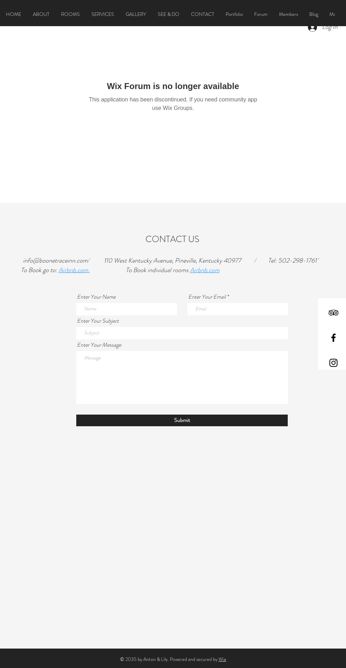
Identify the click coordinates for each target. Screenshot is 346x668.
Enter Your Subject (98, 321)
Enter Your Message (99, 345)
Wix (222, 659)
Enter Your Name (96, 297)
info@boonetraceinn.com (55, 260)
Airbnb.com (205, 270)
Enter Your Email (207, 297)
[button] (340, 14)
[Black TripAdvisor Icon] (333, 312)
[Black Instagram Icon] (333, 362)
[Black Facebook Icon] (333, 337)
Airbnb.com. (74, 270)
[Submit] (182, 420)
